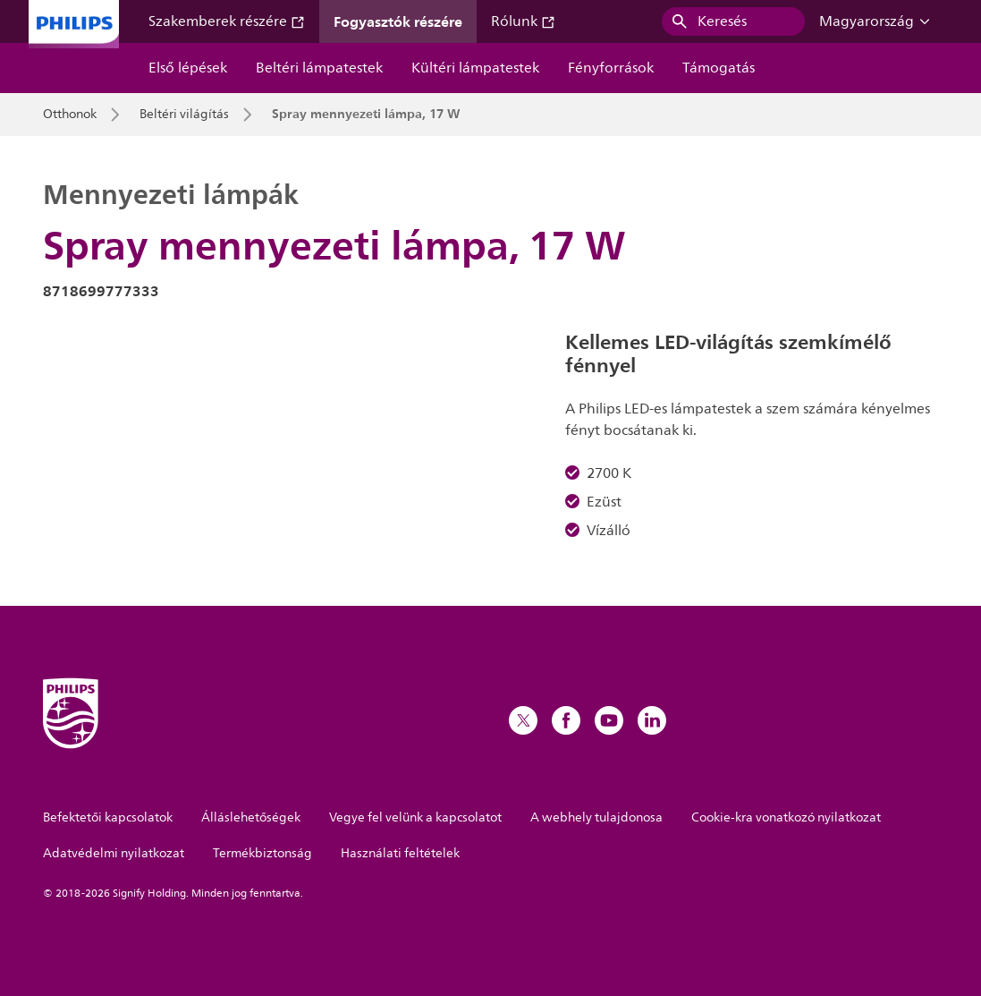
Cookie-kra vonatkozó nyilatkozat (786, 817)
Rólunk (523, 21)
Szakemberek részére (226, 21)
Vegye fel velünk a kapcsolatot (415, 817)
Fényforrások (611, 68)
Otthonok (70, 114)
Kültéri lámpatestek (475, 68)
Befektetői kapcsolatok (108, 817)
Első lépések (187, 68)
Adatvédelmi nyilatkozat (113, 853)
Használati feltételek (400, 853)
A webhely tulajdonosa (596, 817)
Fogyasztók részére (398, 21)
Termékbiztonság (262, 853)
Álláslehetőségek (250, 817)
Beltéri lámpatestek (319, 68)
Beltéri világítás (184, 114)
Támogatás (718, 68)
